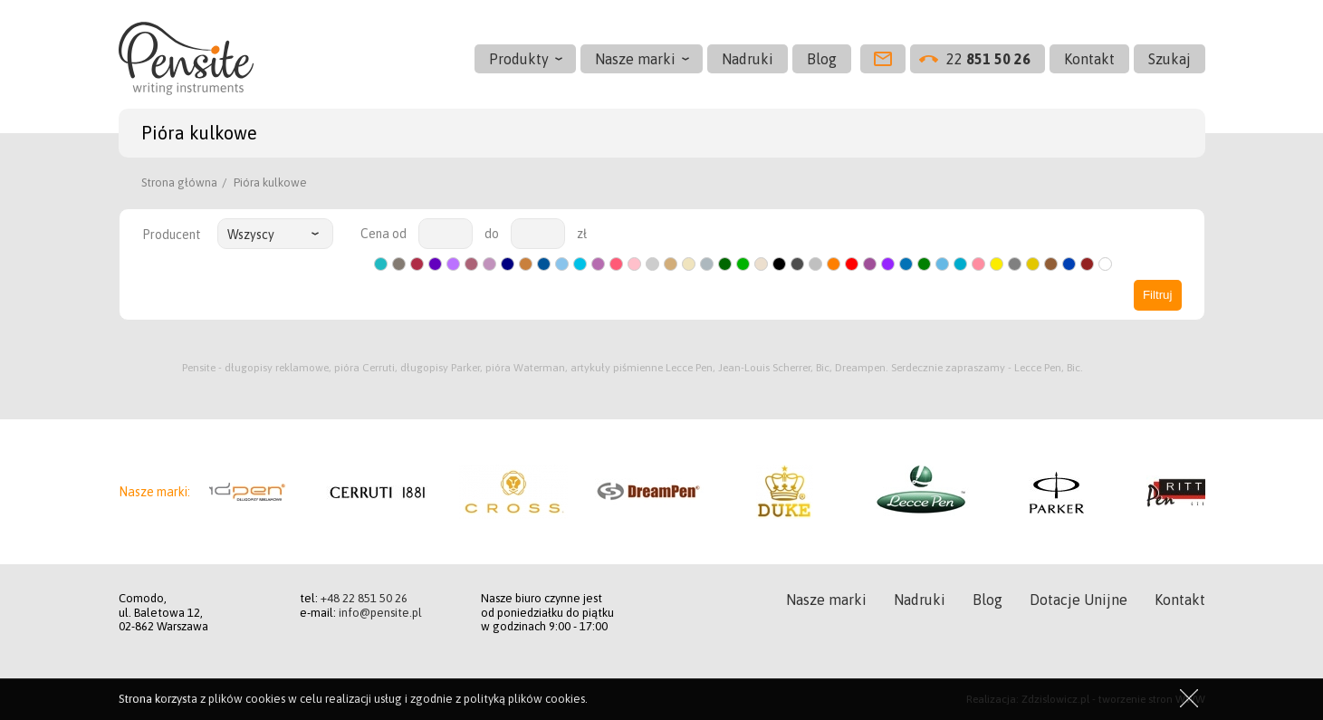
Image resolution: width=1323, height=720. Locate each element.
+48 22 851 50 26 (364, 598)
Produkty (519, 59)
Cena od (383, 233)
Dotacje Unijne (1078, 599)
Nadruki (747, 59)
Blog (822, 59)
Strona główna (179, 182)
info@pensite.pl (380, 612)
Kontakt (1089, 59)
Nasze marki (635, 59)
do (491, 233)
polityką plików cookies (524, 699)
